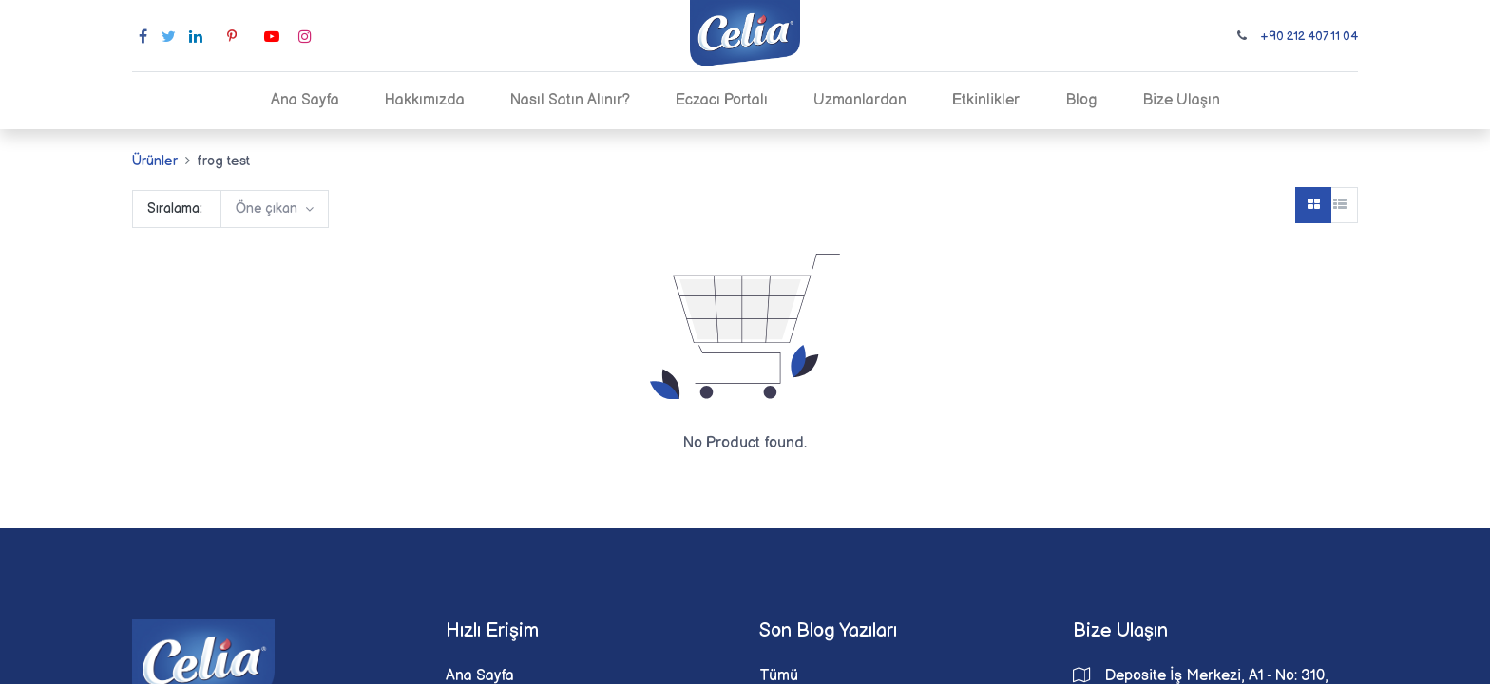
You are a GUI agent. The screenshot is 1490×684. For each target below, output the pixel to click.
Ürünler (155, 161)
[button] (274, 209)
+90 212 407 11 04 (1309, 36)
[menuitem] (305, 101)
